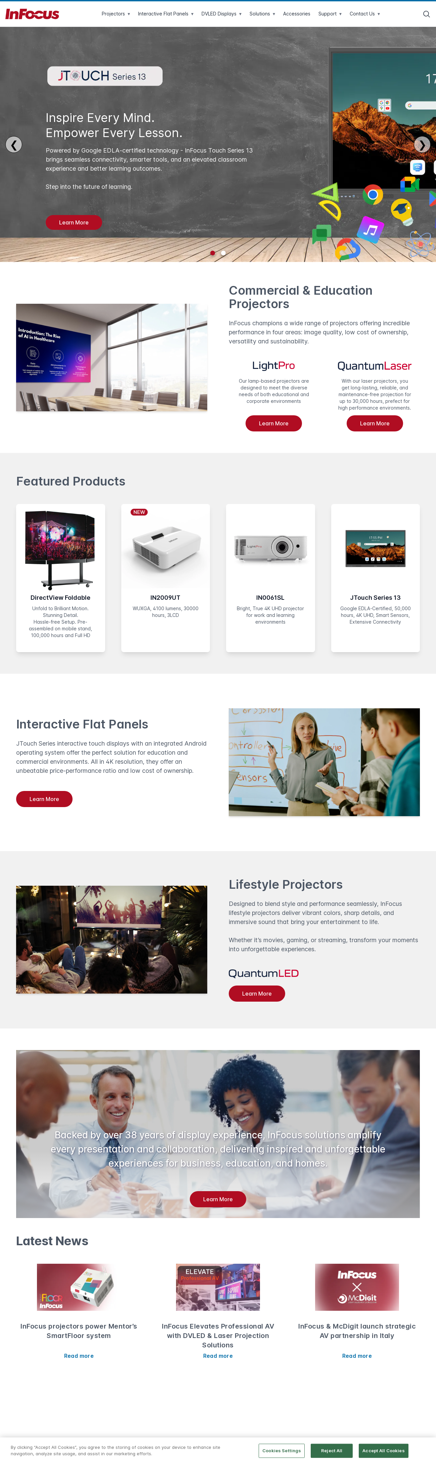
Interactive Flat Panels (165, 13)
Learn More (74, 222)
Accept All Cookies (383, 1450)
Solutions (262, 13)
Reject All (331, 1450)
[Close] (425, 1450)
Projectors (116, 13)
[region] (218, 1451)
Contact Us (365, 13)
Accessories (296, 13)
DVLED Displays (222, 13)
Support (330, 13)
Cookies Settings (281, 1450)
